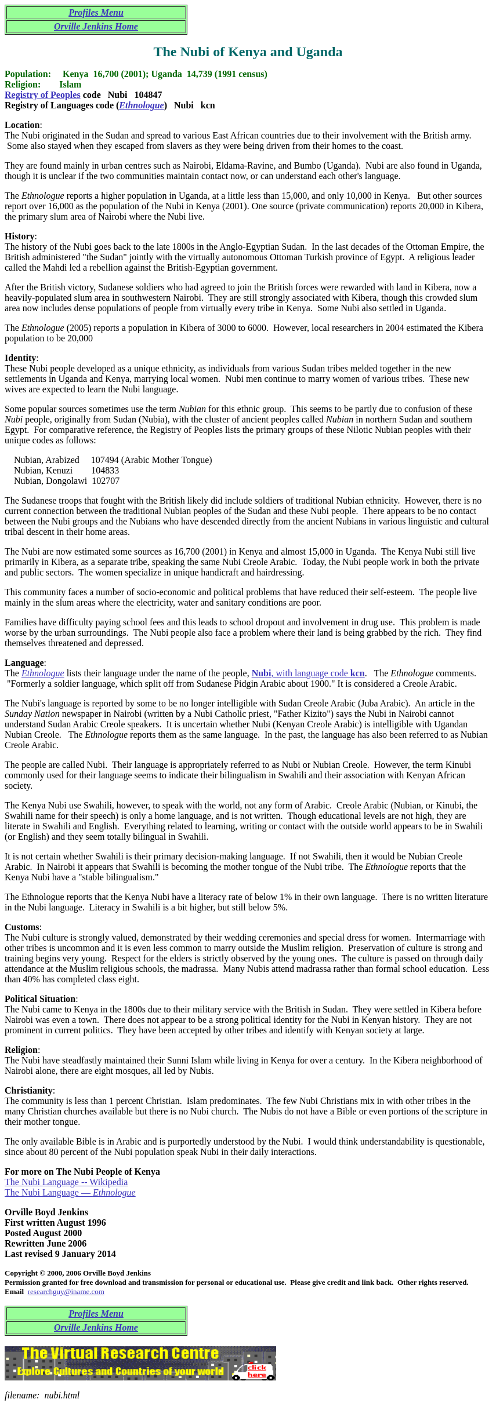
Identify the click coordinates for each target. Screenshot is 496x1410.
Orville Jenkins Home (96, 26)
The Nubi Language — (70, 1192)
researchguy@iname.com (66, 1291)
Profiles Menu (96, 12)
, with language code (308, 673)
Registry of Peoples (43, 95)
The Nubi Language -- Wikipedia (66, 1182)
